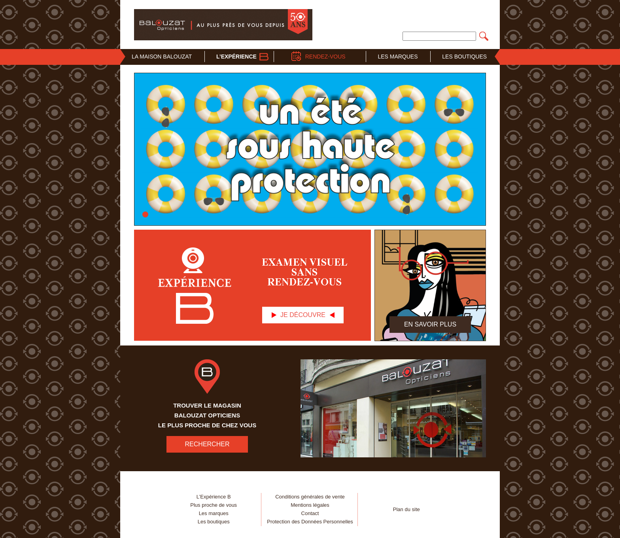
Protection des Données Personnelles (310, 522)
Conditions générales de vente (310, 497)
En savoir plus (430, 324)
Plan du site (406, 509)
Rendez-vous (325, 56)
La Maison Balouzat (162, 56)
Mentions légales (310, 505)
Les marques (214, 513)
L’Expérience (236, 56)
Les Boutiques (464, 56)
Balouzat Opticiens (223, 24)
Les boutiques (214, 522)
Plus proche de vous (213, 505)
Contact (310, 513)
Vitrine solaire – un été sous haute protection (145, 214)
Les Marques (398, 56)
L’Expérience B (214, 497)
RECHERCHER (207, 444)
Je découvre (302, 314)
